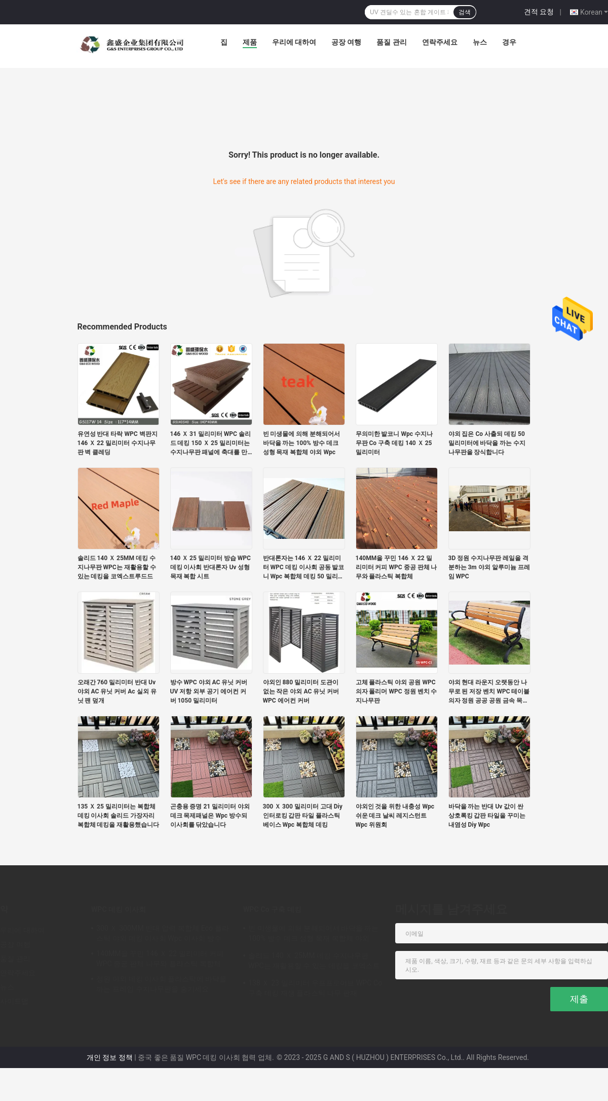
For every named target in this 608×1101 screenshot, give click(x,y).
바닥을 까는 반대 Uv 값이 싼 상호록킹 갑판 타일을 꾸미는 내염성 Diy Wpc (487, 815)
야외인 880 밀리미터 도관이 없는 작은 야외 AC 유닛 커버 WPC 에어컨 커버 (301, 691)
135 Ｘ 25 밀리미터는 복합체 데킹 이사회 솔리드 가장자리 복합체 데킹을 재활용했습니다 (119, 815)
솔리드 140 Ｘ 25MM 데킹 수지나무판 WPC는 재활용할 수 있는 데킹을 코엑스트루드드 (117, 567)
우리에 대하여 (294, 42)
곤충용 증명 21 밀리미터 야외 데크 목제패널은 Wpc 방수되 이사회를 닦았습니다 (210, 815)
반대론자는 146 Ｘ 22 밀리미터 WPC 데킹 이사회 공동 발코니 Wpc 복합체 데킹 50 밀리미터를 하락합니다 (304, 568)
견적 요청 (539, 12)
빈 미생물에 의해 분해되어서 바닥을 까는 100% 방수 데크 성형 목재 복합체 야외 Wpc (301, 443)
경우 (509, 42)
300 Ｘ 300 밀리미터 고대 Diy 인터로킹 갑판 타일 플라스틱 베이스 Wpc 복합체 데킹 (303, 815)
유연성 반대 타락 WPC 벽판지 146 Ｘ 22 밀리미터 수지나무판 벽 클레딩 (118, 443)
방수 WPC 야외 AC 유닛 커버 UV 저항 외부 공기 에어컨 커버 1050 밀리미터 (209, 691)
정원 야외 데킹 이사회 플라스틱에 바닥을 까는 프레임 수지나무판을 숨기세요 (161, 984)
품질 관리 (391, 42)
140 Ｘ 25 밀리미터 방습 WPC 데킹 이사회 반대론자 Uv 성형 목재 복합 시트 (210, 567)
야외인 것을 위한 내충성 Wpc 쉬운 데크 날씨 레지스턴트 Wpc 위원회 (395, 815)
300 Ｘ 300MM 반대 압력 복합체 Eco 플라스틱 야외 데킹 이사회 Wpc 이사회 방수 (162, 933)
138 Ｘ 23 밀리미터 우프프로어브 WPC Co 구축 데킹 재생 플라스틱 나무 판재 (315, 988)
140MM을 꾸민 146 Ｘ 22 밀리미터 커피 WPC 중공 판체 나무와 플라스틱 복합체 (396, 567)
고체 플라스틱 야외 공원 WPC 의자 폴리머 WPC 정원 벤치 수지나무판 (396, 691)
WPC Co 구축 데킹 (272, 909)
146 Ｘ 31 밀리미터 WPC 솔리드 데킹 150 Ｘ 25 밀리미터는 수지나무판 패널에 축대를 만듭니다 (210, 443)
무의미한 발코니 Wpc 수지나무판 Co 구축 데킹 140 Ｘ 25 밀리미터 (394, 443)
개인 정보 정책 (110, 1057)
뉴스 (480, 42)
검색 (465, 12)
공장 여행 (346, 42)
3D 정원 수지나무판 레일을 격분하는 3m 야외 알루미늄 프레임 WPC (489, 567)
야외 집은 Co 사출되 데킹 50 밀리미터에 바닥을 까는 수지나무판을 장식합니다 (487, 443)
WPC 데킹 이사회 (118, 909)
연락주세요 (440, 42)
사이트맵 (14, 1001)
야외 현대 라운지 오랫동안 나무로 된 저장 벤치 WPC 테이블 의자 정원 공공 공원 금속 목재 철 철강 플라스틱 (489, 692)
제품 (250, 42)
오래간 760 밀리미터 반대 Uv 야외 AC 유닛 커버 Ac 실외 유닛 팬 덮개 (117, 691)
